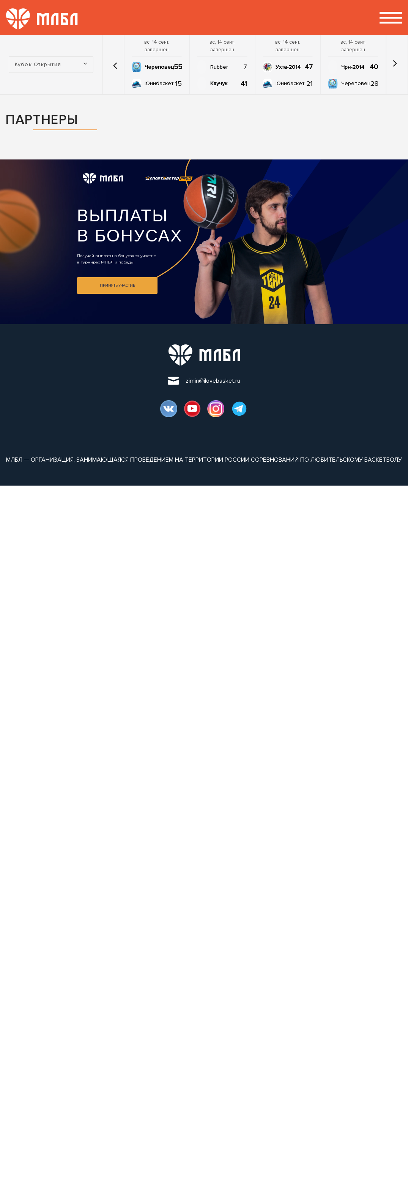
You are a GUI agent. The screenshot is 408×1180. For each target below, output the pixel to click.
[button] (115, 64)
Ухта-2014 (288, 67)
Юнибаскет (159, 83)
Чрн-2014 (352, 67)
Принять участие (117, 285)
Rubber (219, 67)
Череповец (159, 67)
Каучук (218, 83)
